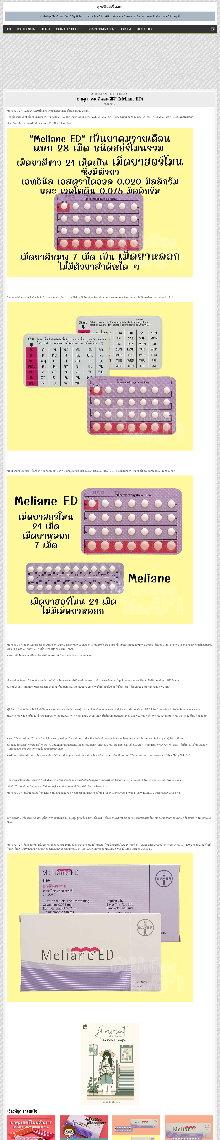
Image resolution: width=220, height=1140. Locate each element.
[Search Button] (213, 29)
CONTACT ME (125, 29)
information (121, 93)
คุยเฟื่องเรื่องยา (110, 6)
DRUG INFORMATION (26, 29)
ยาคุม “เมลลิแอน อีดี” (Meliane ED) (110, 99)
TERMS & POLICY (144, 29)
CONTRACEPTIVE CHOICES (67, 29)
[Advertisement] (110, 61)
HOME (8, 29)
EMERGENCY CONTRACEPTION (101, 29)
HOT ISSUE (45, 29)
